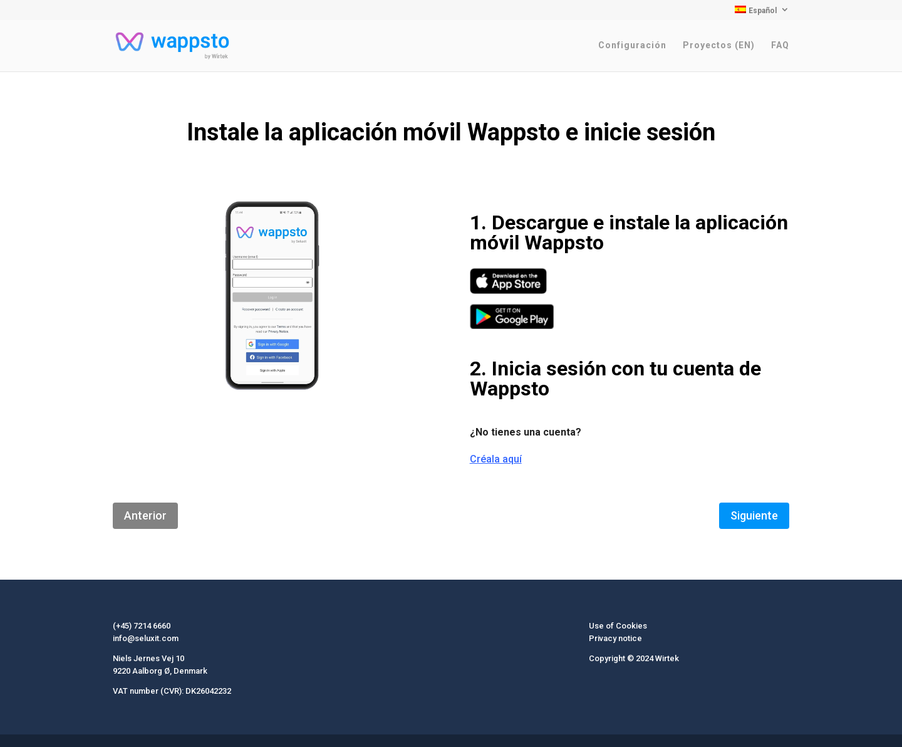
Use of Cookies (618, 625)
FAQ (780, 45)
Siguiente (754, 515)
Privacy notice (615, 638)
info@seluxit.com (146, 638)
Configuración (632, 45)
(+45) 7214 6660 (141, 625)
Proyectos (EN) (719, 45)
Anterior (145, 515)
